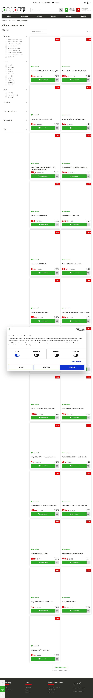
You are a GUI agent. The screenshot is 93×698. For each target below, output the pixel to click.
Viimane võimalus (7, 690)
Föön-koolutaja (13, 95)
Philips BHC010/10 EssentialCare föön (42, 602)
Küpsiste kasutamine (78, 691)
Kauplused (57, 2)
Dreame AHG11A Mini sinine (70, 216)
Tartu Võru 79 (12, 46)
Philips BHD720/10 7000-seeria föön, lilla (74, 457)
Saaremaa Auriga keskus (15, 55)
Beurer (10, 69)
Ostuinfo (68, 16)
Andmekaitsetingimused (79, 688)
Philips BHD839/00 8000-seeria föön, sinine (44, 505)
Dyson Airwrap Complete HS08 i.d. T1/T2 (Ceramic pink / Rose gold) (43, 168)
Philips (11, 80)
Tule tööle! (28, 692)
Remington (11, 82)
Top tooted (39, 31)
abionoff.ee (47, 3)
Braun (10, 71)
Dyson (10, 76)
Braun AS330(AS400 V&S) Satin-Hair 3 (73, 119)
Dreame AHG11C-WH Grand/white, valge (43, 409)
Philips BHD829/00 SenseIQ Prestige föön (74, 505)
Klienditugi (83, 16)
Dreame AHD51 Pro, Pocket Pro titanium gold (44, 71)
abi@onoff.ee (51, 692)
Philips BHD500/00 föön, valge (40, 650)
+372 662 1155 (36, 2)
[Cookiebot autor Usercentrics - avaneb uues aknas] (76, 329)
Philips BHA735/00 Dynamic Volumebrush (43, 457)
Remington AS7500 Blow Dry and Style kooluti (76, 312)
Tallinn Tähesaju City (14, 44)
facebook (79, 683)
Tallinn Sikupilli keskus (15, 39)
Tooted (9, 16)
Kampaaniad (24, 16)
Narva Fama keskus (14, 48)
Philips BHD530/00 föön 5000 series (73, 409)
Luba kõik (72, 367)
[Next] (89, 31)
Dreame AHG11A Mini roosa (39, 216)
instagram (74, 683)
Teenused (53, 16)
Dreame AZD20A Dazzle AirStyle (72, 264)
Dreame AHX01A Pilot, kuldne (39, 312)
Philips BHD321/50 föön (69, 602)
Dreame (11, 74)
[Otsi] (47, 10)
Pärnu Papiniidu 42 (14, 50)
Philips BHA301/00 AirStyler (39, 553)
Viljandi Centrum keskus (15, 52)
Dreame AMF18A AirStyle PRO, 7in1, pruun (75, 167)
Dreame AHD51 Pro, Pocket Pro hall (41, 119)
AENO (10, 65)
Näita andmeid (76, 361)
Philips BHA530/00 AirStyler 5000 (72, 553)
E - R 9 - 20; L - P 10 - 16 (54, 688)
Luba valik (46, 367)
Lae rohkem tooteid (61, 667)
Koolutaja (11, 97)
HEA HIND (39, 16)
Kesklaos (11, 57)
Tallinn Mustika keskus (15, 41)
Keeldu (21, 367)
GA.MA (10, 78)
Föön (10, 93)
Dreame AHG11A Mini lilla (38, 264)
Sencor (10, 85)
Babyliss (11, 67)
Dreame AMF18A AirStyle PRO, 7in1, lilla (74, 71)
